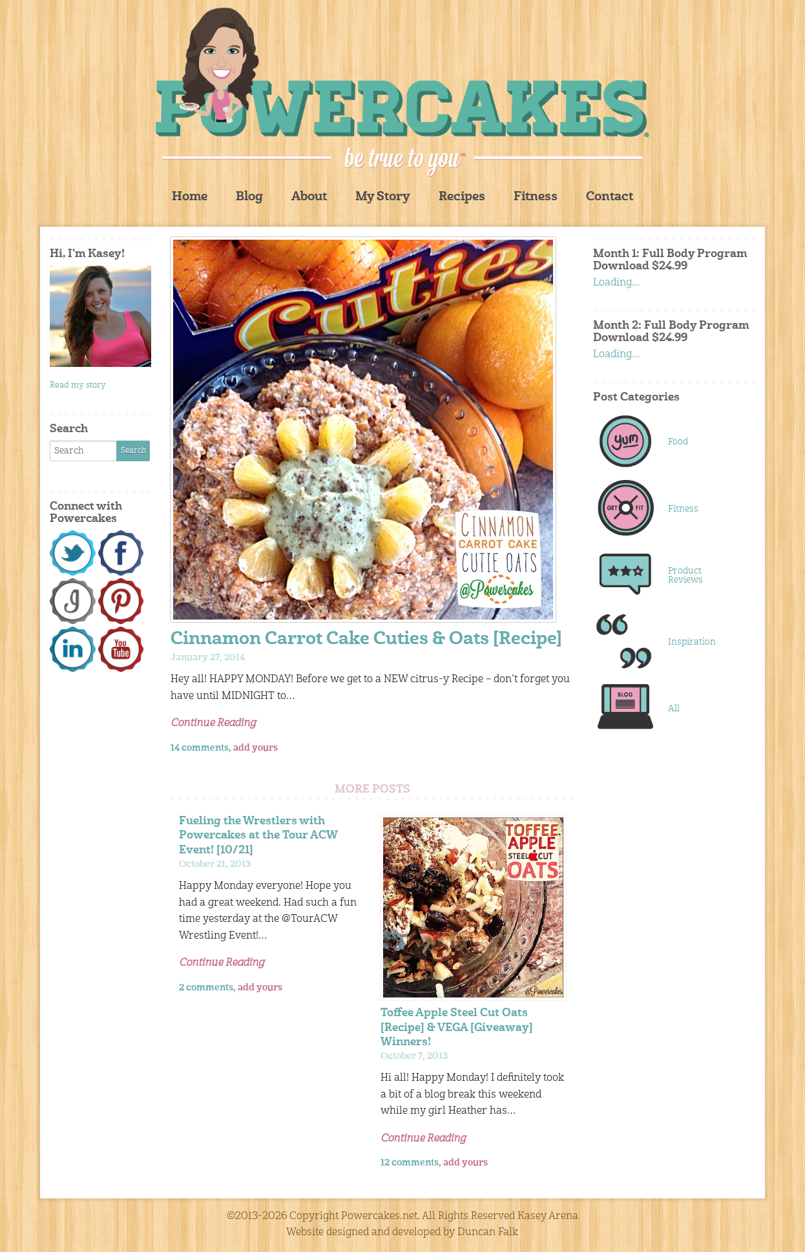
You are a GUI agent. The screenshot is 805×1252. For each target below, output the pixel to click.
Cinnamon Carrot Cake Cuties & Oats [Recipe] (366, 640)
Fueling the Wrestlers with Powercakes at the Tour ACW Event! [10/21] (258, 835)
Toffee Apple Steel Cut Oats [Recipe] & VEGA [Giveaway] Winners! (457, 1027)
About (309, 197)
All (674, 708)
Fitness (536, 197)
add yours (255, 748)
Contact (609, 197)
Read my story (78, 385)
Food (678, 441)
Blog (249, 197)
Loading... (616, 283)
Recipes (462, 197)
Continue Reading (213, 723)
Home (189, 197)
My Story (382, 197)
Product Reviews (685, 576)
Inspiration (692, 642)
